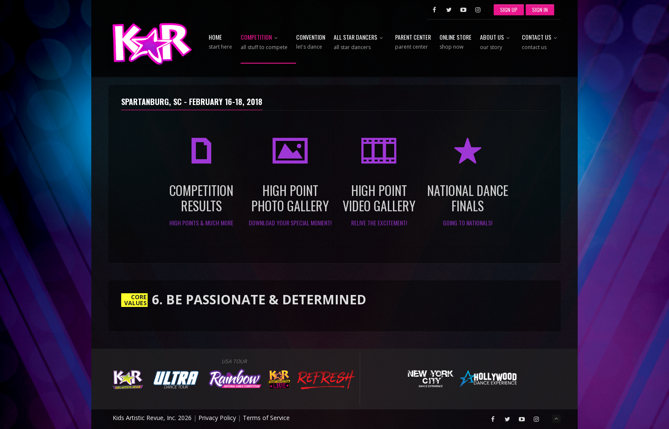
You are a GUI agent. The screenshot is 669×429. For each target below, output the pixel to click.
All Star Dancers (360, 42)
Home (220, 42)
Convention (310, 42)
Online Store (455, 42)
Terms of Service (266, 418)
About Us (496, 42)
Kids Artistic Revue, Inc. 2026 (152, 418)
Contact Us (541, 42)
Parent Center (413, 42)
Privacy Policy (217, 418)
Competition (264, 42)
